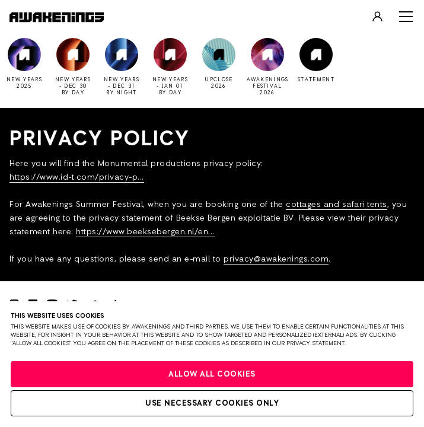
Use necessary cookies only (212, 403)
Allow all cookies (212, 374)
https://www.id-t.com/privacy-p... (76, 177)
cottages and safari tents (336, 204)
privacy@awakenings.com (276, 259)
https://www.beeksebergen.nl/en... (145, 232)
